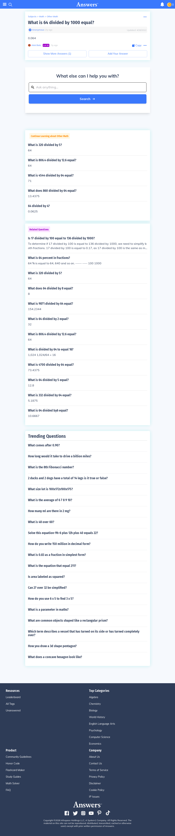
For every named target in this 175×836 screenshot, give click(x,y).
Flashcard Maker (15, 770)
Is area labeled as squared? (46, 577)
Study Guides (13, 776)
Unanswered (13, 710)
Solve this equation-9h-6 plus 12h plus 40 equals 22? (63, 533)
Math (41, 16)
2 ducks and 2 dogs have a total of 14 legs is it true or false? (68, 478)
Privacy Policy (97, 776)
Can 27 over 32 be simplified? (47, 588)
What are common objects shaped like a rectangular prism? (68, 621)
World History (97, 717)
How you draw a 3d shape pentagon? (52, 646)
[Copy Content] (136, 45)
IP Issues (94, 796)
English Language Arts (102, 723)
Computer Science (99, 737)
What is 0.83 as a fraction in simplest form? (57, 555)
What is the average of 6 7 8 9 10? (50, 500)
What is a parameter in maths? (48, 610)
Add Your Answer (118, 53)
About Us (94, 756)
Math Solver (13, 783)
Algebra (93, 697)
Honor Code (13, 763)
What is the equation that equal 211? (52, 566)
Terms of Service (98, 770)
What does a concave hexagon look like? (55, 657)
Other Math (52, 16)
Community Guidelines (18, 756)
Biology (93, 710)
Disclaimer (95, 783)
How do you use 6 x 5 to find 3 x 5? (51, 599)
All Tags (10, 703)
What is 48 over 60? (41, 522)
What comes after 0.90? (44, 445)
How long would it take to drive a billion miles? (59, 456)
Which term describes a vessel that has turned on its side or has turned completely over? (83, 633)
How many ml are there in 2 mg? (49, 511)
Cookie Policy (96, 790)
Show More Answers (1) (57, 53)
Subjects (32, 16)
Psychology (95, 730)
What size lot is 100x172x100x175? (50, 489)
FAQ (8, 790)
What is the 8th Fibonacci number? (51, 467)
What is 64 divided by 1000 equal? (61, 22)
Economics (95, 743)
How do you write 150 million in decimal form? (59, 544)
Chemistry (95, 703)
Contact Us (95, 763)
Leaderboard (13, 697)
